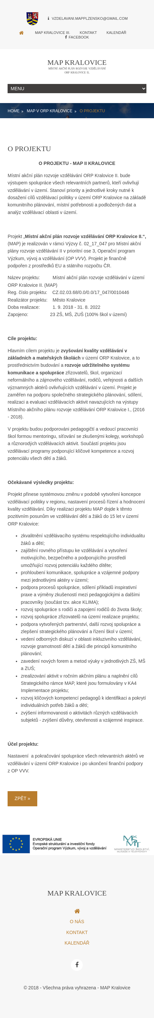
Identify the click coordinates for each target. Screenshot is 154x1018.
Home (13, 111)
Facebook (77, 37)
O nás (77, 921)
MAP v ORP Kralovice (49, 111)
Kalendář (116, 33)
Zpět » (22, 798)
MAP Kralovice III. (52, 33)
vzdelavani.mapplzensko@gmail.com (90, 18)
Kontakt (88, 33)
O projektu (92, 111)
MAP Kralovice (77, 62)
